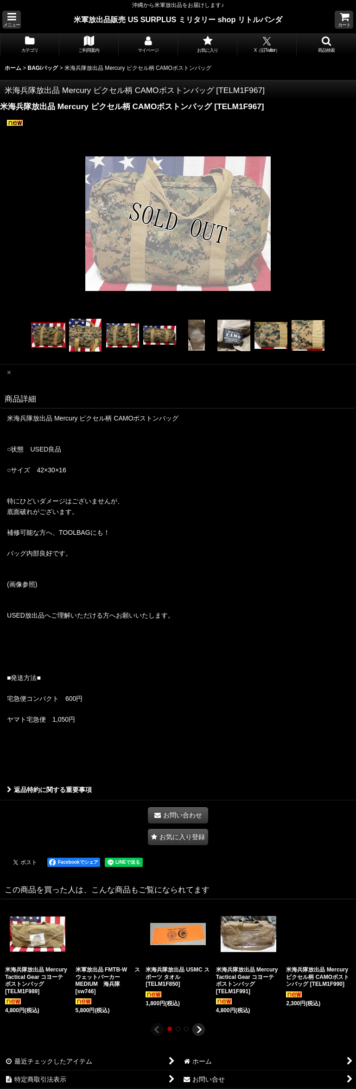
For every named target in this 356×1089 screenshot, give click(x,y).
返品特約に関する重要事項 (49, 789)
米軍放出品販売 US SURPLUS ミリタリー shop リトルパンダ (178, 19)
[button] (11, 20)
